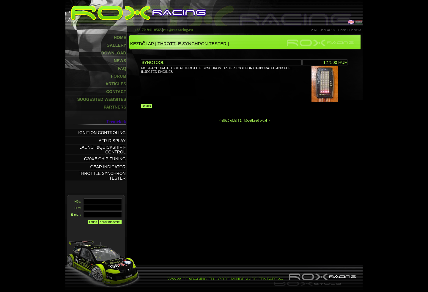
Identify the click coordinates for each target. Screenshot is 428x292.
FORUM (118, 76)
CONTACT (116, 91)
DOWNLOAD (113, 53)
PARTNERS (115, 107)
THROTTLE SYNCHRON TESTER (192, 43)
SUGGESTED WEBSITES (101, 99)
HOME (120, 37)
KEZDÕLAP (142, 43)
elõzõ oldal (229, 120)
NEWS (120, 60)
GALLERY (116, 45)
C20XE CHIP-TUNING (105, 158)
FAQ (122, 68)
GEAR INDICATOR (107, 166)
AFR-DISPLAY (112, 140)
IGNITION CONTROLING (101, 132)
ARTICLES (116, 83)
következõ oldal (256, 120)
